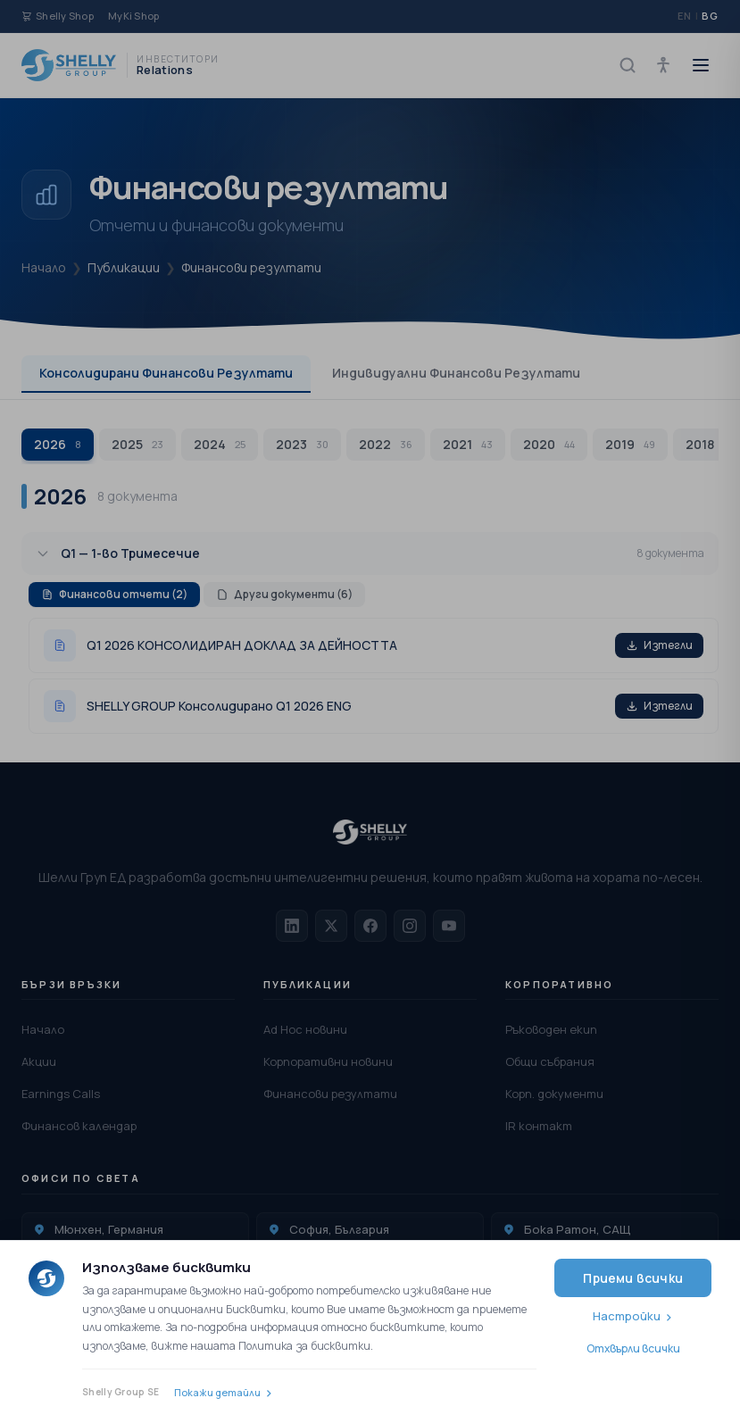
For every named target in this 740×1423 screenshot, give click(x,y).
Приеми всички (633, 1277)
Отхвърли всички (633, 1348)
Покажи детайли (217, 1392)
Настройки (627, 1316)
